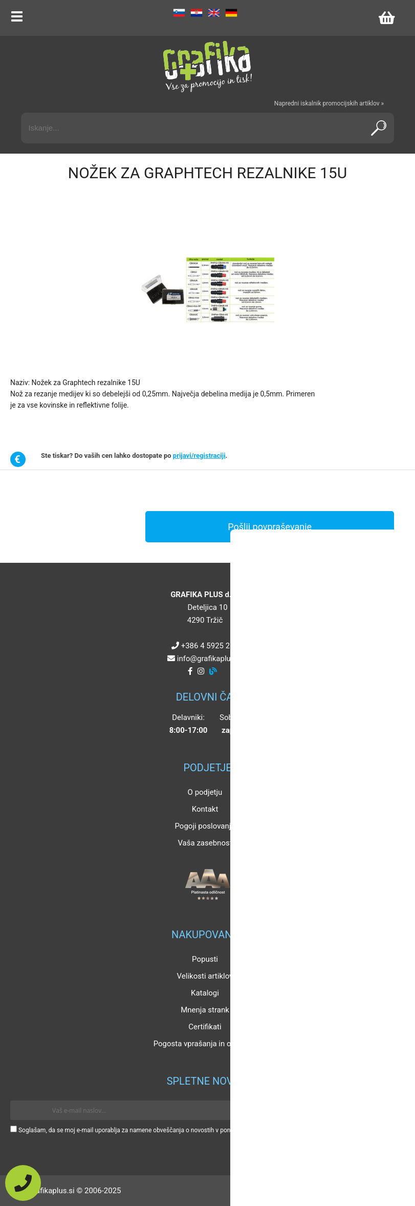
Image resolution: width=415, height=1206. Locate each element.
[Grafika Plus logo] (208, 66)
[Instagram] (201, 671)
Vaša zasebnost (205, 843)
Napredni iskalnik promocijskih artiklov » (329, 103)
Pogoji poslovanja (204, 826)
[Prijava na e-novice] (390, 1110)
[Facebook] (190, 671)
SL (179, 13)
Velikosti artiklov (205, 976)
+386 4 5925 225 (209, 645)
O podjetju (205, 792)
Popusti (205, 959)
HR (196, 13)
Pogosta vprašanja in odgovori (205, 1043)
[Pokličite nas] (23, 1183)
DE (231, 13)
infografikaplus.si (210, 658)
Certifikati (204, 1026)
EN (214, 13)
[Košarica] (386, 18)
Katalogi (205, 993)
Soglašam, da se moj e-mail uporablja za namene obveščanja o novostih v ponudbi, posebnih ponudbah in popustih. (175, 1130)
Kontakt (205, 809)
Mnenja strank (205, 1009)
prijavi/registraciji (199, 455)
